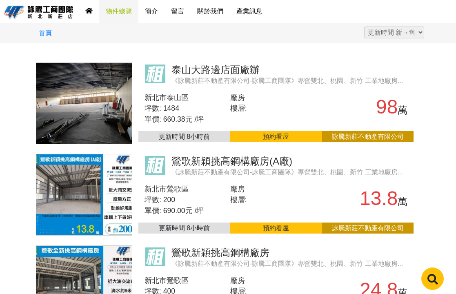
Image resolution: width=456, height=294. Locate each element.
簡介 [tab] (151, 11)
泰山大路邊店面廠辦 (215, 69)
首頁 (45, 32)
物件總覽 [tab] (119, 11)
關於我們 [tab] (210, 11)
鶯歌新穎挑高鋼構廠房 (220, 252)
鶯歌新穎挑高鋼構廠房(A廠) (231, 161)
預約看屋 (276, 136)
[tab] (89, 11)
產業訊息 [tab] (249, 11)
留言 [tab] (177, 11)
